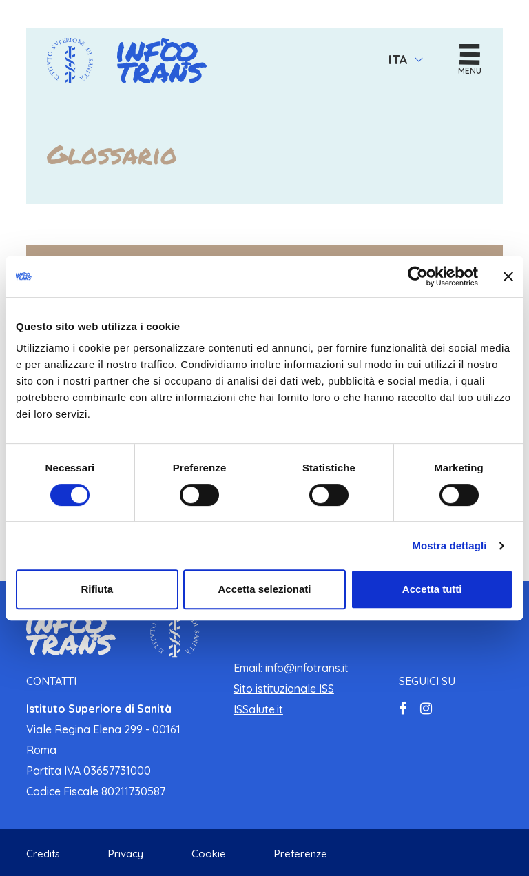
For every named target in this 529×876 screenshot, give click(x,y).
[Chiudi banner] (508, 276)
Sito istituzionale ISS (284, 688)
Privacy (125, 853)
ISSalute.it (258, 709)
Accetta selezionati (264, 589)
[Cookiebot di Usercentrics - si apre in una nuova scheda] (417, 276)
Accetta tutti (432, 589)
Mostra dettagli (449, 545)
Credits (43, 853)
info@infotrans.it (307, 668)
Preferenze (300, 853)
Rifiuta (97, 589)
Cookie (208, 853)
